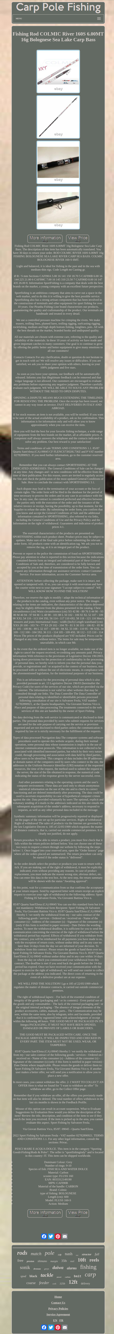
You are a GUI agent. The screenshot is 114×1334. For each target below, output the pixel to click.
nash (68, 1253)
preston (30, 1261)
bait (77, 1276)
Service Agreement (58, 1314)
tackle (47, 1275)
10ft (82, 1260)
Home (58, 1296)
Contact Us (58, 1302)
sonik (25, 1267)
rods (22, 1253)
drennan (37, 1269)
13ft (59, 1254)
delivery (85, 1283)
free (20, 1260)
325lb (62, 1283)
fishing (88, 1267)
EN (55, 1320)
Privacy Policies (58, 1308)
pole (49, 1253)
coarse (31, 1283)
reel (72, 1261)
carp (90, 1274)
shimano (42, 1261)
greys (46, 1268)
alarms (72, 1268)
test (77, 1255)
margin (54, 1261)
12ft (73, 1282)
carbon (67, 1277)
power (59, 1277)
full (97, 1254)
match (36, 1253)
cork (54, 1284)
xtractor (86, 1254)
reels (94, 1260)
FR (61, 1320)
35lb (64, 1261)
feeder (44, 1283)
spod (23, 1276)
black (33, 1276)
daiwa (58, 1267)
